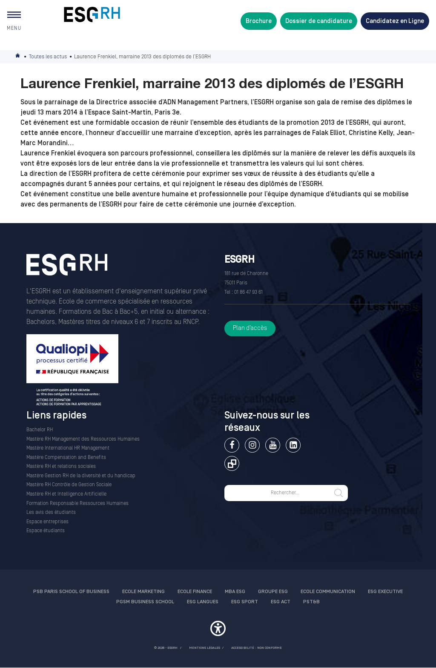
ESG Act (280, 602)
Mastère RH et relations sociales (61, 466)
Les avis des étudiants (51, 512)
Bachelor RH (39, 430)
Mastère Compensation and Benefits (66, 457)
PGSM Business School (145, 602)
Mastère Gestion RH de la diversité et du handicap (80, 476)
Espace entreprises (47, 522)
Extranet (231, 463)
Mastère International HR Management (67, 448)
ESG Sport (244, 602)
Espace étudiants (45, 530)
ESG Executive (385, 591)
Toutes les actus (48, 57)
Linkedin (293, 445)
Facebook (231, 445)
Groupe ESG (273, 591)
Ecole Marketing (143, 591)
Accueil (18, 57)
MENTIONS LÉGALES (204, 648)
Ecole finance (195, 591)
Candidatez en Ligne (395, 21)
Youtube (272, 445)
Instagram (252, 445)
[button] (218, 629)
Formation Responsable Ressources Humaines (77, 503)
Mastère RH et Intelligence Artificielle (66, 494)
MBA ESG (235, 591)
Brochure (259, 21)
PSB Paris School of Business (71, 591)
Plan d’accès (250, 328)
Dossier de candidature (318, 21)
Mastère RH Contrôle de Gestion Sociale (69, 484)
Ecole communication (328, 591)
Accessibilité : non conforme (256, 648)
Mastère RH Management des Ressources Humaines (83, 439)
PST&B (311, 602)
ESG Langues (202, 602)
